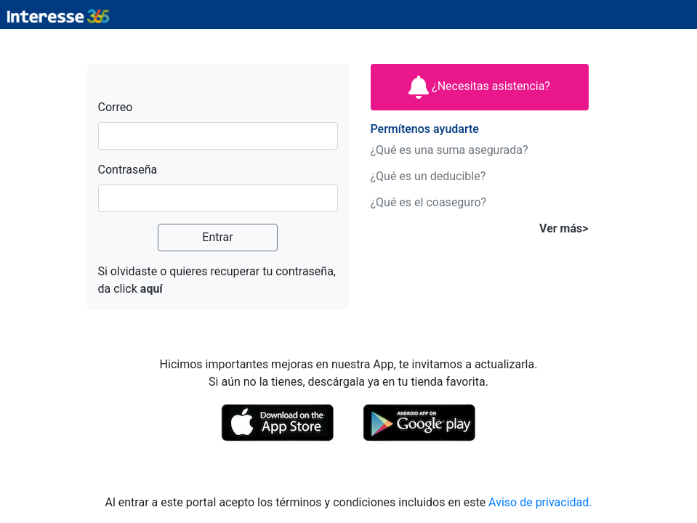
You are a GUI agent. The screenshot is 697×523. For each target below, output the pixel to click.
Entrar (217, 237)
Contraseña (128, 170)
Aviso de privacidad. (540, 502)
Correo (115, 107)
